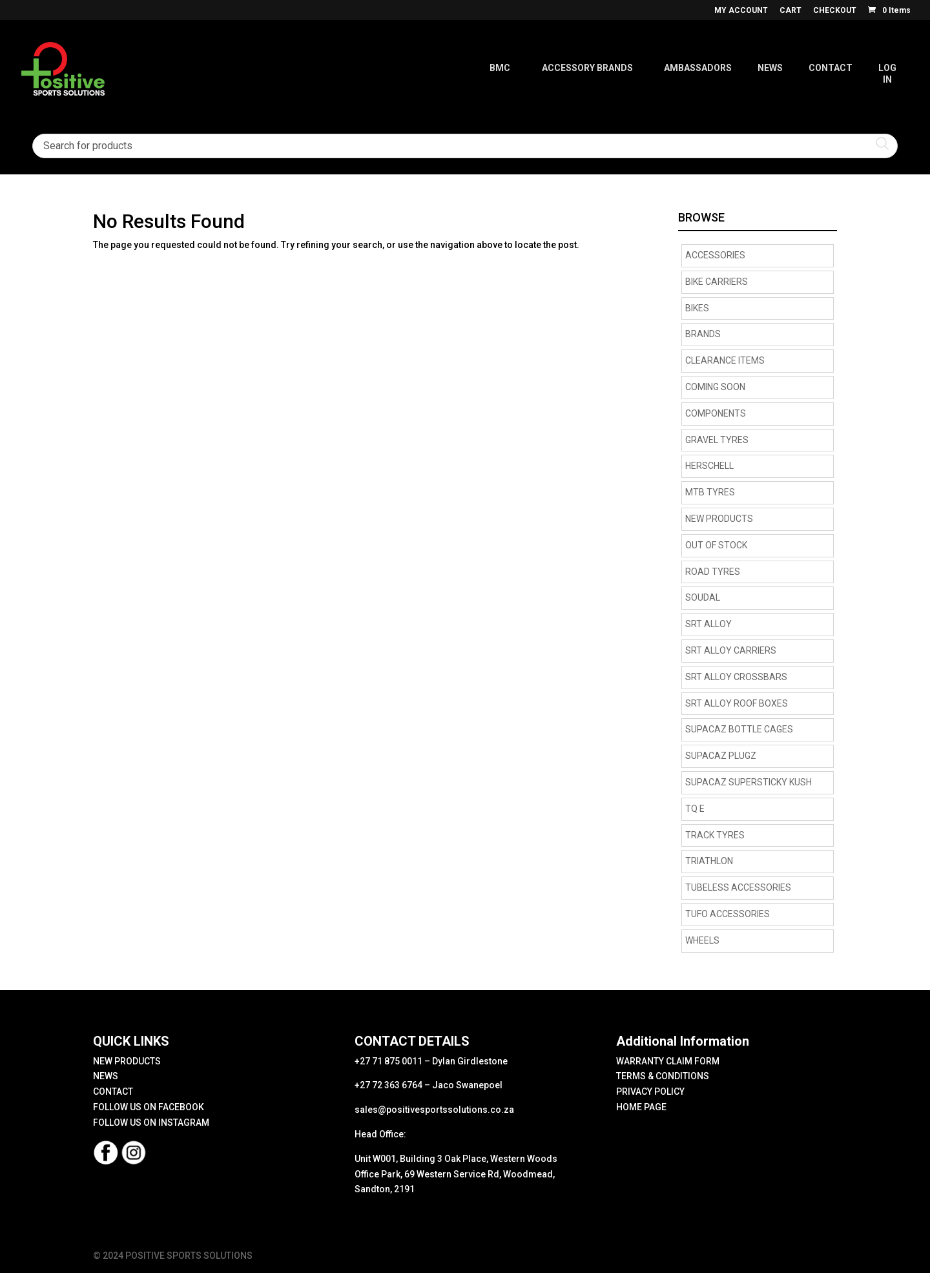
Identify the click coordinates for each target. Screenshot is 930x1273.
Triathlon (709, 861)
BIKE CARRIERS (716, 281)
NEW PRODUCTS (719, 518)
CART (790, 10)
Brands (703, 334)
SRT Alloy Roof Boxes (736, 703)
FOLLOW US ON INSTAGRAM (151, 1122)
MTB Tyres (710, 492)
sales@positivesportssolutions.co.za (434, 1109)
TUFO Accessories (727, 914)
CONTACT (113, 1091)
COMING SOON (715, 387)
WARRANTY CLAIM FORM (667, 1061)
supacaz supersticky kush (748, 782)
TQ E (695, 808)
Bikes (697, 308)
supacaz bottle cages (739, 729)
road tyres (712, 571)
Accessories (715, 255)
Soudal (702, 597)
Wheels (702, 940)
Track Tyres (715, 835)
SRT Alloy (708, 624)
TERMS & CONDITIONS (662, 1076)
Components (715, 413)
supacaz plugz (720, 755)
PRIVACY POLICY (650, 1091)
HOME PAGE (641, 1107)
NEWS (105, 1076)
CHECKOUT (834, 10)
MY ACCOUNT (741, 10)
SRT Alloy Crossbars (736, 677)
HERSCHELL (709, 466)
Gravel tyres (717, 440)
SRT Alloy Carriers (730, 650)
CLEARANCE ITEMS (725, 360)
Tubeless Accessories (738, 887)
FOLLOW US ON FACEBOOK (148, 1107)
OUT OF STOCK (716, 545)
